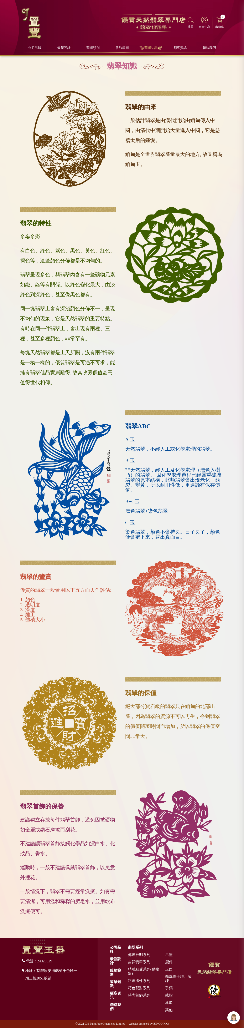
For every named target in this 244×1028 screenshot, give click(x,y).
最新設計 (63, 48)
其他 (169, 1010)
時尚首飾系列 (139, 995)
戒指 (169, 995)
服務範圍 (122, 48)
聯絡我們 (209, 48)
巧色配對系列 (139, 988)
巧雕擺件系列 (139, 981)
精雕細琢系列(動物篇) (143, 971)
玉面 (169, 969)
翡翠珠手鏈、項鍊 (178, 978)
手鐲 (169, 988)
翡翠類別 (93, 48)
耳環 (169, 1003)
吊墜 (169, 955)
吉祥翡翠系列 (139, 962)
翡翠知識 (151, 48)
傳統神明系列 (139, 955)
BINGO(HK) (161, 1023)
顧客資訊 (180, 48)
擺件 (169, 962)
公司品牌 (34, 48)
